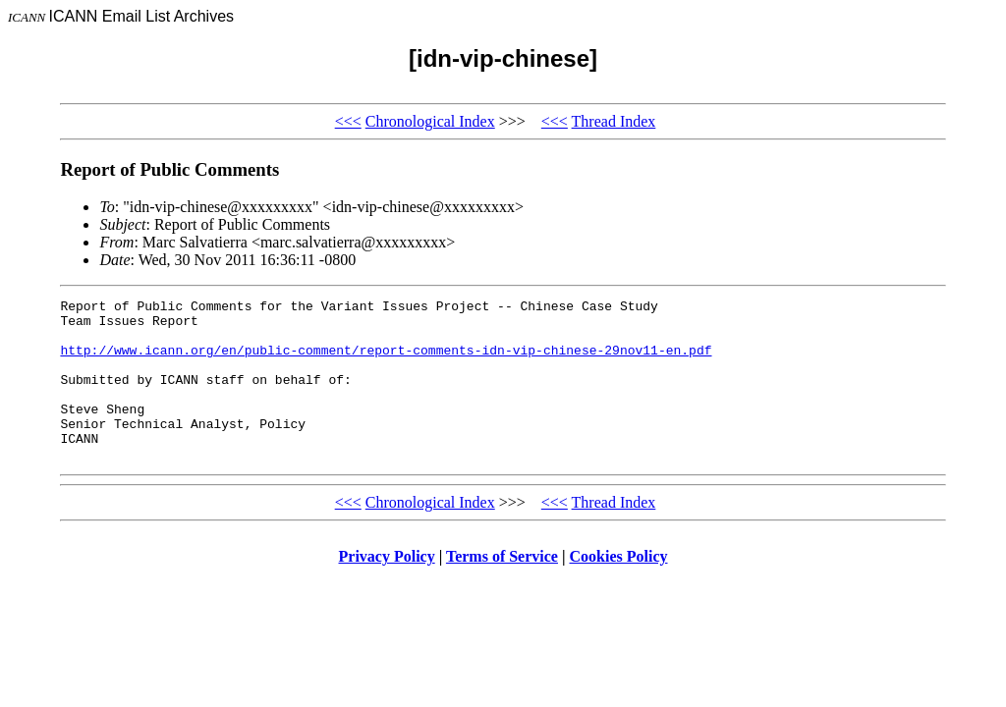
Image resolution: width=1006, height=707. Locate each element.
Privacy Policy (387, 588)
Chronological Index (430, 121)
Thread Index (614, 121)
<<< (348, 121)
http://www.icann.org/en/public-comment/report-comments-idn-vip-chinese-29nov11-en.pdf (385, 361)
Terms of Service (502, 588)
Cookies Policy (619, 588)
